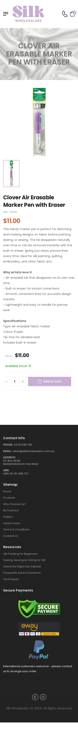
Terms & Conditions (16, 529)
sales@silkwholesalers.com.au (33, 451)
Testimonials (11, 523)
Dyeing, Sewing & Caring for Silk (24, 560)
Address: (9, 457)
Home (7, 491)
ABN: (6, 470)
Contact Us (10, 536)
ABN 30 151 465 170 (15, 474)
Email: (7, 451)
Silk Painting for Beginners (20, 554)
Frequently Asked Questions (22, 573)
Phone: (8, 445)
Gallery (8, 517)
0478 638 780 (23, 445)
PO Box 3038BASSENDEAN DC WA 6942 (20, 462)
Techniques (11, 579)
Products (9, 498)
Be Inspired (10, 510)
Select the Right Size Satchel (22, 566)
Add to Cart (52, 381)
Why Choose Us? (14, 504)
